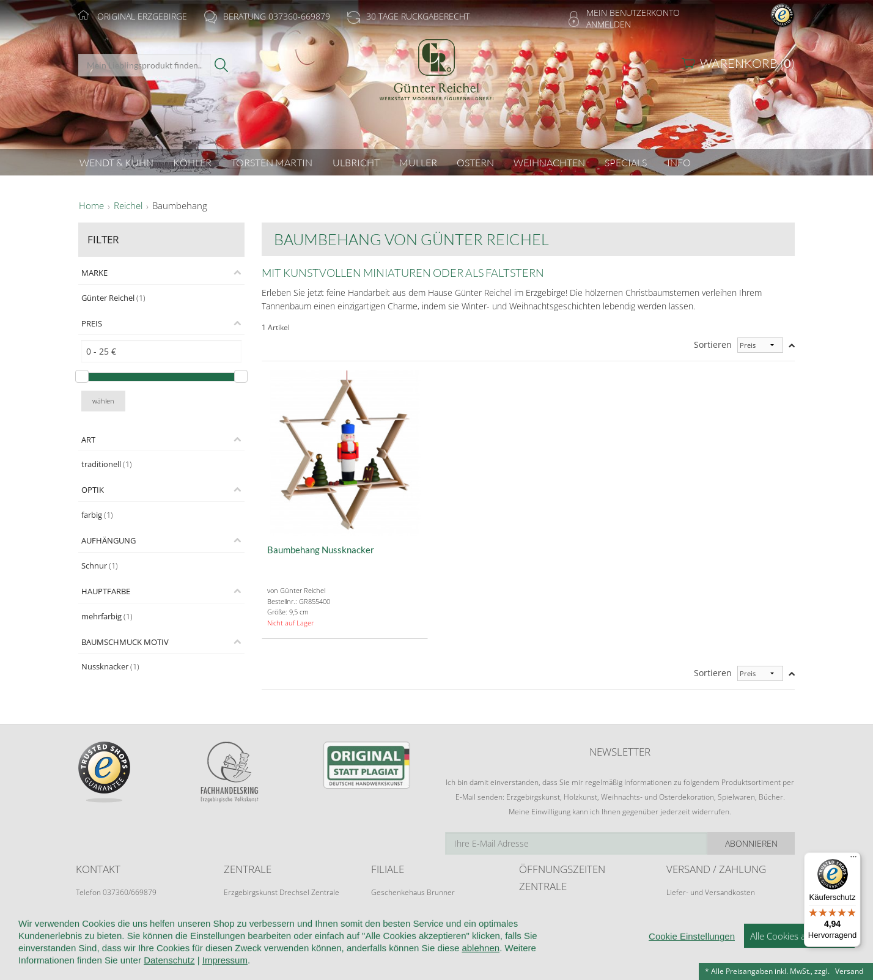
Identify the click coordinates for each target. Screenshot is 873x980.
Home (91, 206)
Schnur (99, 565)
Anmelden (608, 24)
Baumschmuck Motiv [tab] (125, 641)
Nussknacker (110, 666)
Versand (849, 971)
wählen (103, 400)
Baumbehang (179, 206)
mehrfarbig (107, 616)
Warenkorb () (747, 63)
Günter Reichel (113, 297)
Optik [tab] (92, 489)
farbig (97, 514)
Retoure (679, 904)
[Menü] (853, 859)
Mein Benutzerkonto (633, 12)
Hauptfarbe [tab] (105, 591)
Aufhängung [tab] (108, 540)
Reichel (128, 206)
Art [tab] (88, 439)
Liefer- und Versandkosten (710, 892)
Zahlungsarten (690, 915)
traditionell (106, 464)
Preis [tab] (91, 323)
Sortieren (713, 344)
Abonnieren (751, 843)
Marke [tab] (94, 272)
